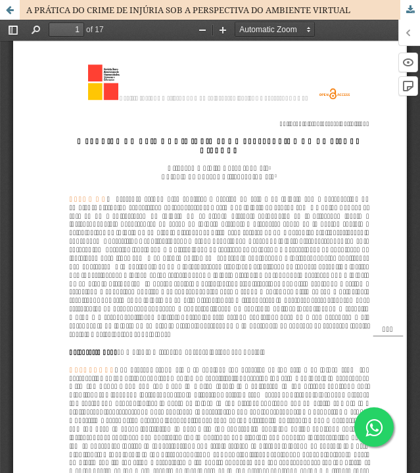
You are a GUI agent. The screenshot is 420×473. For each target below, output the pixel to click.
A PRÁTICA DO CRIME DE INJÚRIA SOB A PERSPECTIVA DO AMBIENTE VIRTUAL (188, 10)
